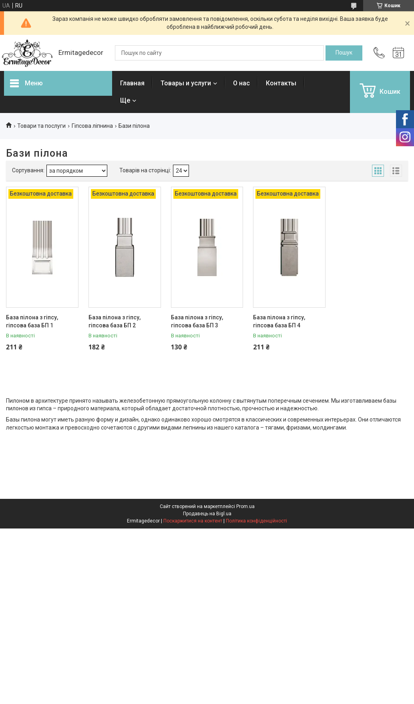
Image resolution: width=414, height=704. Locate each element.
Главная (132, 83)
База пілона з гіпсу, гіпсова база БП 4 (279, 321)
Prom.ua (245, 506)
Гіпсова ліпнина (92, 126)
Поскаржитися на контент (192, 521)
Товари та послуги (41, 126)
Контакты (281, 83)
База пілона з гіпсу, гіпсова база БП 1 (32, 321)
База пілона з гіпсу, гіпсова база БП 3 (197, 321)
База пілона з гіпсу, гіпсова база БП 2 (114, 321)
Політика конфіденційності (256, 521)
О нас (241, 83)
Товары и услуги (186, 83)
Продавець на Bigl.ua (207, 513)
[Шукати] (344, 53)
